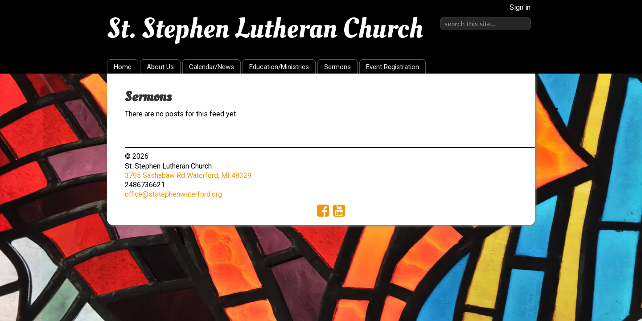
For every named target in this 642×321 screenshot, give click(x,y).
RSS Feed (511, 94)
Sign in (520, 7)
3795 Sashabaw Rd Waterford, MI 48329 (188, 175)
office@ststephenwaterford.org (173, 194)
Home (123, 67)
